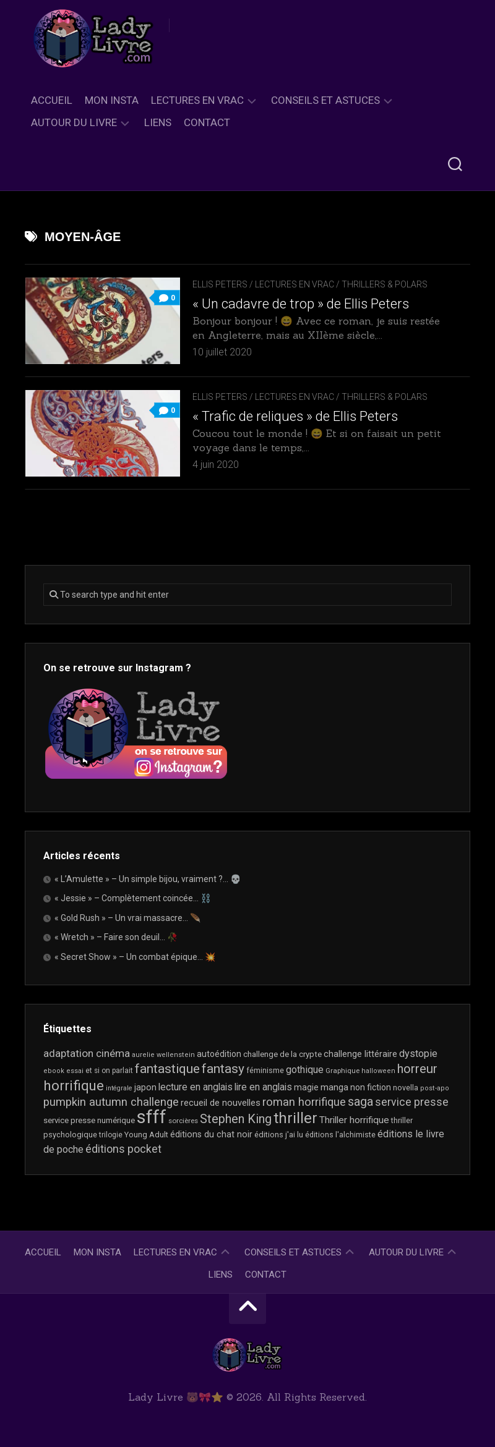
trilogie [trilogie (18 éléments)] (111, 1135)
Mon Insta (112, 100)
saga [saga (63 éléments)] (360, 1102)
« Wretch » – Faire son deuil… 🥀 (116, 937)
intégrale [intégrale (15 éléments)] (119, 1088)
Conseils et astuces (325, 100)
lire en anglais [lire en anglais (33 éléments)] (263, 1087)
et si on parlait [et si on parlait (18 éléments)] (109, 1070)
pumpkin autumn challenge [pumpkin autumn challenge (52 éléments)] (111, 1102)
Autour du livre (74, 122)
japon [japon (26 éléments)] (145, 1087)
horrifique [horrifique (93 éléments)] (73, 1085)
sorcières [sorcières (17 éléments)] (183, 1120)
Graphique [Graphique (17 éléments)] (342, 1070)
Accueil (51, 100)
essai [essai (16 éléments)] (75, 1071)
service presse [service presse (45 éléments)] (412, 1102)
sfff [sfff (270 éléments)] (151, 1116)
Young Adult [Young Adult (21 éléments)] (146, 1134)
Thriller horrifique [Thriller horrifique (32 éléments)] (354, 1120)
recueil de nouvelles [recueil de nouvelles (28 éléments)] (220, 1102)
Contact (207, 122)
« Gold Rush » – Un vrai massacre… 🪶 (127, 918)
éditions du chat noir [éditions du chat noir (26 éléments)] (211, 1134)
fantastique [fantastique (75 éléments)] (167, 1068)
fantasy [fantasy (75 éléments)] (223, 1068)
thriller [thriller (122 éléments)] (295, 1118)
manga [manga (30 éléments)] (334, 1087)
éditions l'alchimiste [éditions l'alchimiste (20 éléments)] (340, 1134)
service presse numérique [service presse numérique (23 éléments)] (89, 1120)
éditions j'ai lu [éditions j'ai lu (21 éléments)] (278, 1134)
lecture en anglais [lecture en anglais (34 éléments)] (195, 1087)
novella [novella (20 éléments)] (405, 1087)
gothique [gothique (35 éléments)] (305, 1070)
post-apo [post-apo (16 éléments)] (434, 1088)
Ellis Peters (220, 284)
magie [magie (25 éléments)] (306, 1087)
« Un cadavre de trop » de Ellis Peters (300, 304)
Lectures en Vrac (197, 100)
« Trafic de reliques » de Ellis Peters (295, 416)
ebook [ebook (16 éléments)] (53, 1071)
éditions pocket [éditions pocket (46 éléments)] (123, 1148)
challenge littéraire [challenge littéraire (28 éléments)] (360, 1053)
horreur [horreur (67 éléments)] (417, 1068)
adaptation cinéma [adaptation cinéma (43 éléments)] (86, 1053)
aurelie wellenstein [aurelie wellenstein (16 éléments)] (163, 1055)
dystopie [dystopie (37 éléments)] (418, 1053)
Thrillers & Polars (385, 284)
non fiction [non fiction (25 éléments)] (370, 1087)
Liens (157, 122)
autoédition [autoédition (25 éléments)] (219, 1054)
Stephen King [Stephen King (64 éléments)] (236, 1119)
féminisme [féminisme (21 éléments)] (265, 1070)
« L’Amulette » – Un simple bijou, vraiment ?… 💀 (147, 879)
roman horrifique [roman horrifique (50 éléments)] (304, 1101)
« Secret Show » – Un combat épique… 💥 (134, 957)
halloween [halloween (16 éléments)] (378, 1071)
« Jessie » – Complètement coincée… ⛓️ (132, 898)
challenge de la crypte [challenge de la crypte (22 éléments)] (282, 1054)
